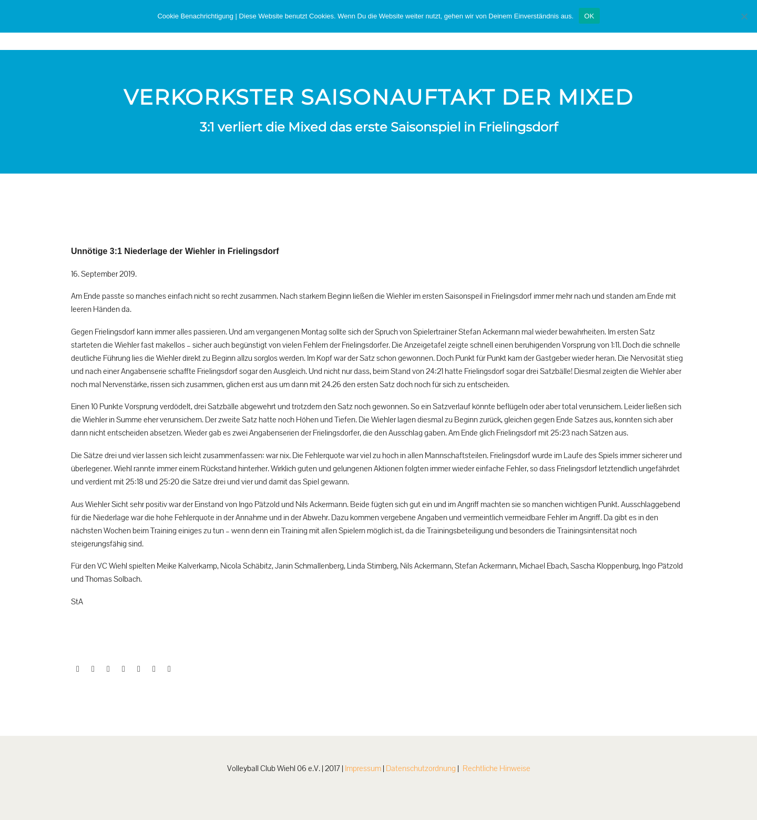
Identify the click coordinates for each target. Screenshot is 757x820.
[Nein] (744, 16)
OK (589, 16)
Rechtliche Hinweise (496, 768)
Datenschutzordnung (421, 768)
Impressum (363, 768)
